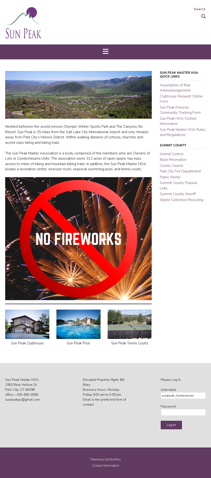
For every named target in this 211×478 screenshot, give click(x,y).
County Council (171, 165)
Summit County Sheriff (178, 194)
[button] (105, 51)
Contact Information (105, 465)
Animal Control (171, 154)
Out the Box (113, 459)
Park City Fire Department (180, 171)
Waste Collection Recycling (181, 199)
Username (168, 389)
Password (168, 406)
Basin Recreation (173, 159)
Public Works (170, 177)
